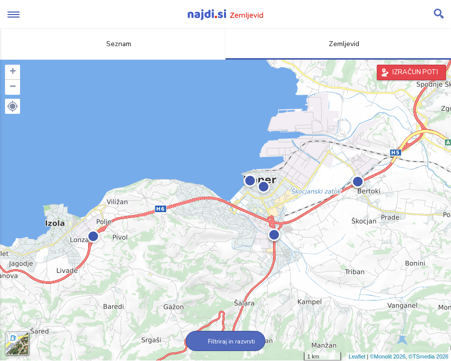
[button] (12, 106)
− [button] (13, 87)
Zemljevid (338, 44)
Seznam (113, 44)
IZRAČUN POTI (415, 72)
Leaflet (357, 356)
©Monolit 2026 (387, 356)
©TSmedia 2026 (428, 356)
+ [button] (13, 72)
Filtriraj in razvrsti (225, 341)
